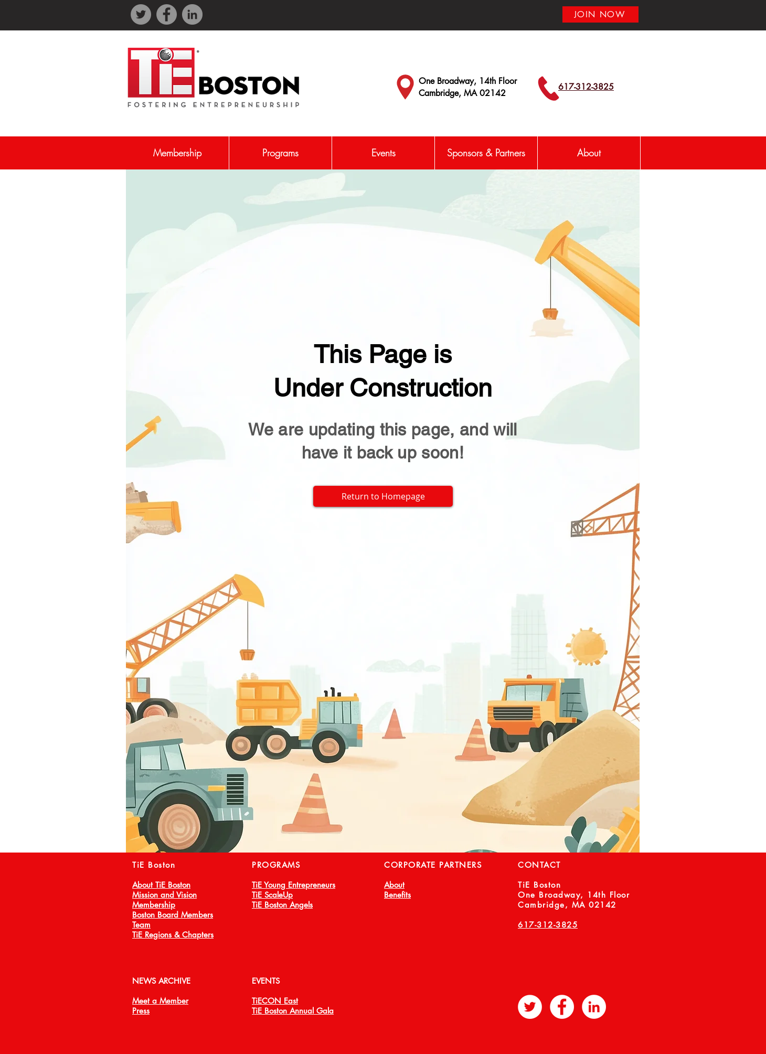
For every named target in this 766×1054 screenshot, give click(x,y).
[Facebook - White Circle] (562, 1007)
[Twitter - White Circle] (530, 1007)
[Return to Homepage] (383, 496)
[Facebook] (166, 14)
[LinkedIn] (192, 14)
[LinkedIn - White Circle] (594, 1007)
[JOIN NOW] (600, 14)
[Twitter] (141, 14)
